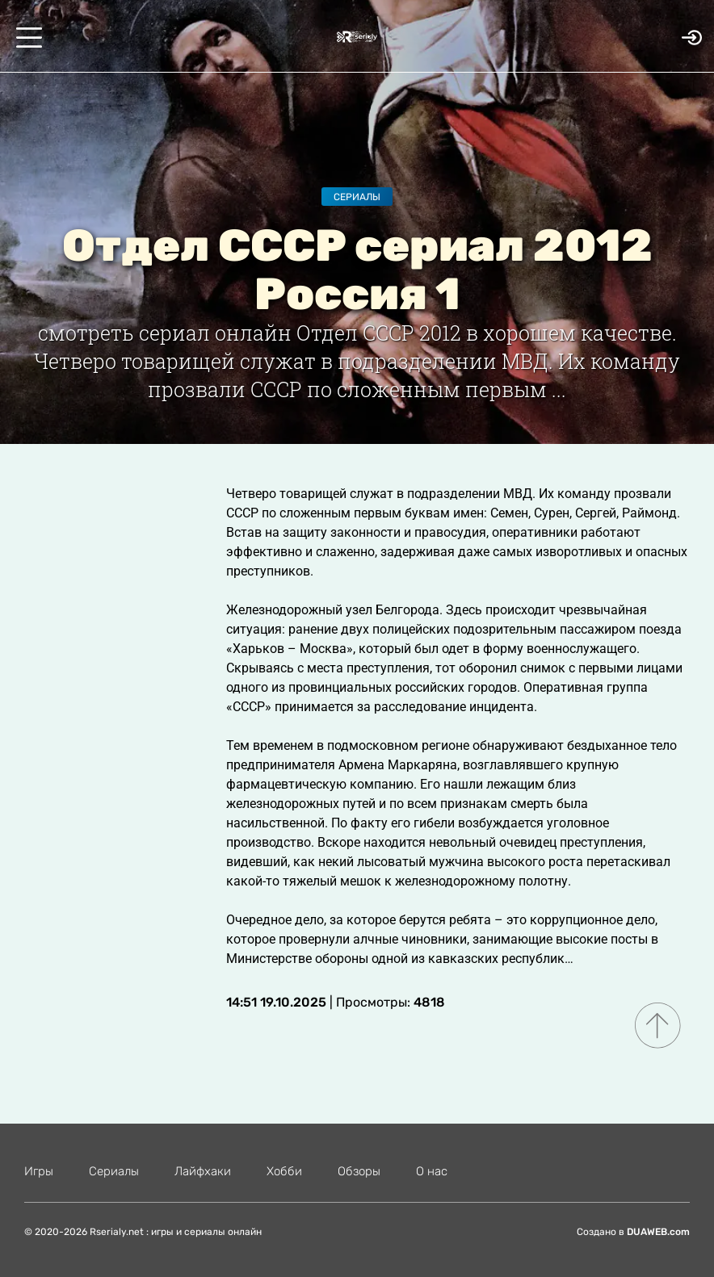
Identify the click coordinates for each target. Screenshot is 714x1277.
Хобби (284, 1171)
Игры (38, 1171)
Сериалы (357, 197)
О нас (431, 1171)
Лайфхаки (202, 1171)
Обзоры (359, 1171)
